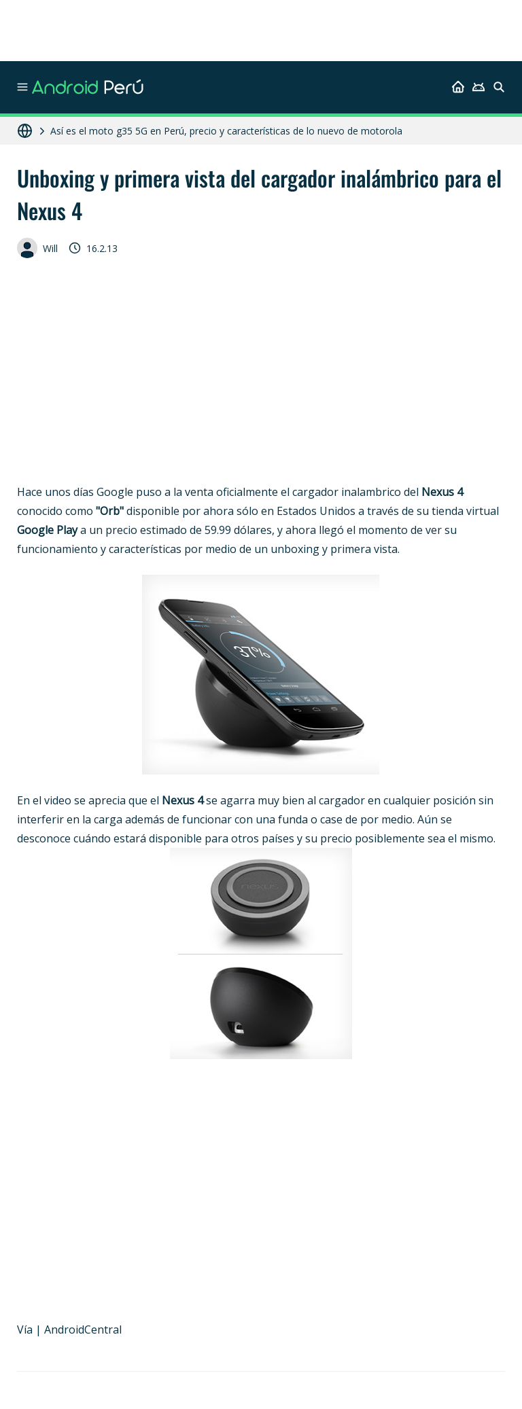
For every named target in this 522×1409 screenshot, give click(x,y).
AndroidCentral (83, 1329)
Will (37, 248)
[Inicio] (458, 87)
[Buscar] (499, 87)
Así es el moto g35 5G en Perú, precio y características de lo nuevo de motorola (226, 130)
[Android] (478, 87)
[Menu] (22, 87)
